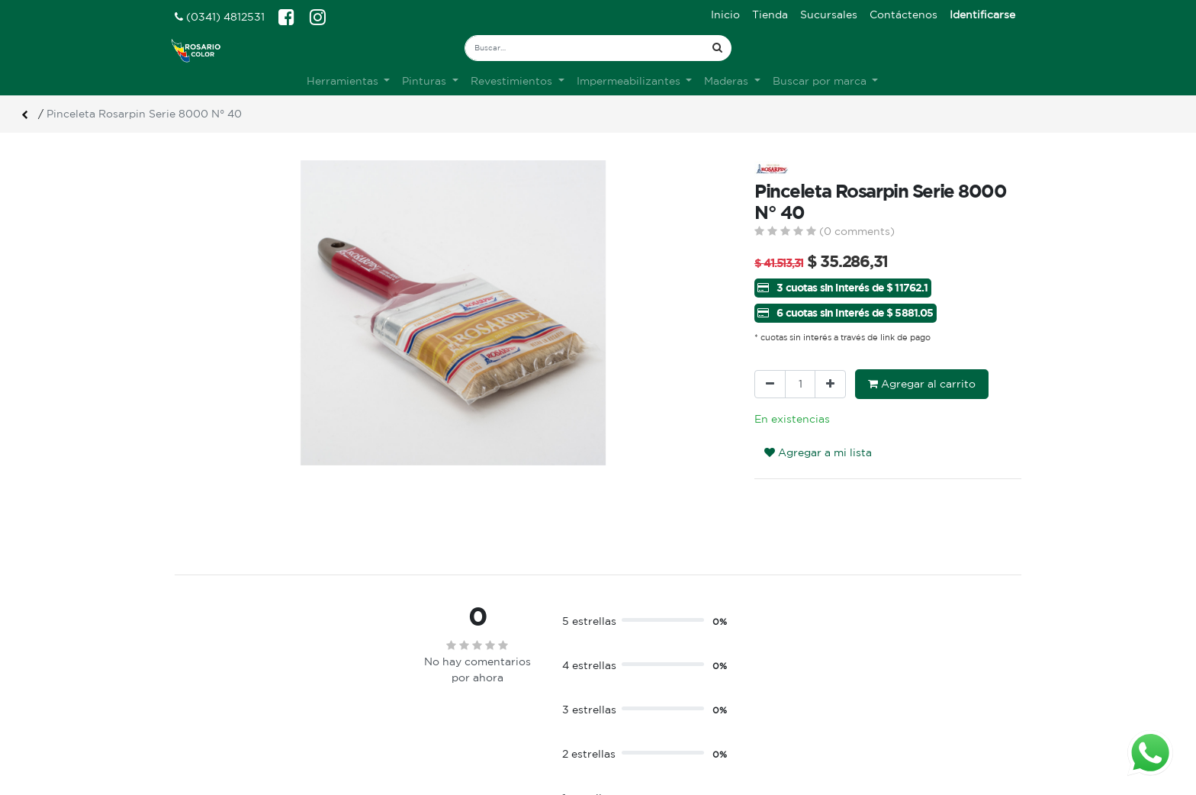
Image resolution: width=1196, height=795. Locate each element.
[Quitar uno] (770, 384)
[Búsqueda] (717, 48)
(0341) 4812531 (220, 17)
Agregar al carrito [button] (922, 384)
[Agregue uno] (830, 384)
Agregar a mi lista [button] (818, 452)
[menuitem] (725, 15)
